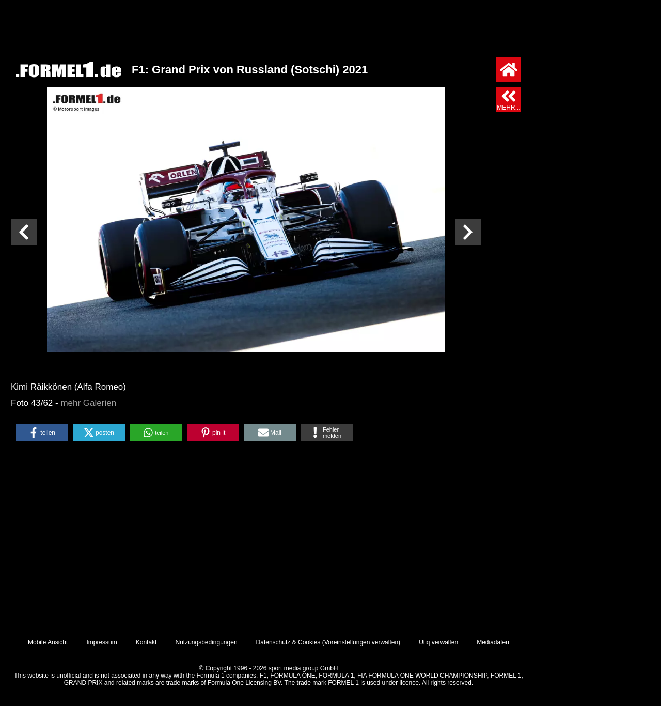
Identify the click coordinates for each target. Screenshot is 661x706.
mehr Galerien (88, 403)
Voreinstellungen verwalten (361, 642)
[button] (42, 432)
